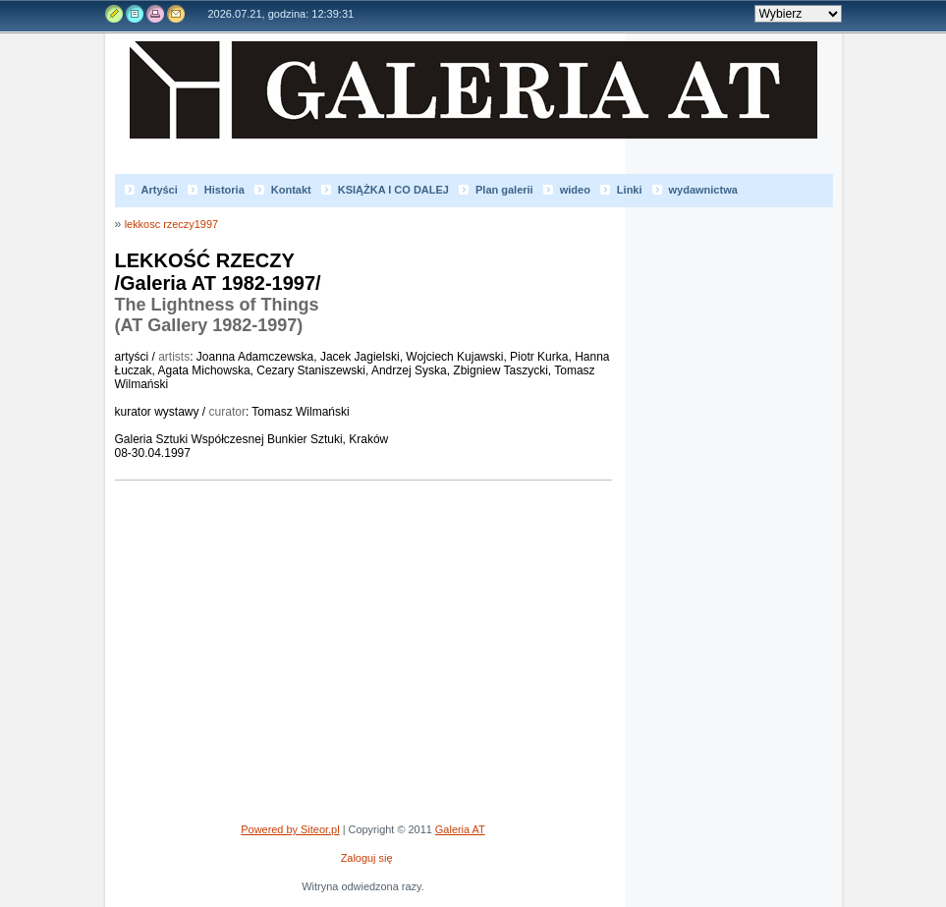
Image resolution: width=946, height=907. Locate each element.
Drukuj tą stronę (154, 14)
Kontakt (174, 14)
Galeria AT (483, 107)
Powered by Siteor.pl (290, 829)
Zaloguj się (367, 858)
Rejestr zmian (134, 14)
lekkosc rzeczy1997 (171, 224)
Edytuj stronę (115, 14)
